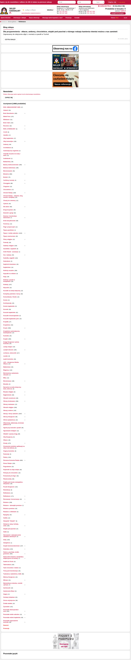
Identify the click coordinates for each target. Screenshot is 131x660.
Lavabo (5, 356)
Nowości (6, 625)
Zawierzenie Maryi (9, 591)
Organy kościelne (8, 451)
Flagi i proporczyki (9, 227)
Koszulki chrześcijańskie (11, 315)
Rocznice (6, 126)
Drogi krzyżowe (8, 210)
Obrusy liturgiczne (9, 417)
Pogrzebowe (7, 466)
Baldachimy (7, 161)
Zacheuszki (6, 588)
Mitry (4, 378)
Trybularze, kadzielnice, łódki (12, 574)
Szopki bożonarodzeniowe (11, 546)
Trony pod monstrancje (10, 571)
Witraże (5, 580)
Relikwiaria (6, 493)
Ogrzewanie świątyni (9, 431)
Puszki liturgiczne (8, 487)
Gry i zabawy (7, 255)
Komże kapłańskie (9, 306)
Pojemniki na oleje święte (11, 469)
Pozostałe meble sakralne (11, 614)
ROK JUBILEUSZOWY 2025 (11, 107)
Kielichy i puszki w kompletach (9, 280)
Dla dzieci (6, 206)
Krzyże (5, 328)
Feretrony (6, 224)
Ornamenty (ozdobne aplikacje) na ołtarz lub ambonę (14, 447)
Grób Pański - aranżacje (10, 252)
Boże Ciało (6, 123)
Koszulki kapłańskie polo (11, 318)
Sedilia (5, 518)
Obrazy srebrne (8, 410)
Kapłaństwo (7, 267)
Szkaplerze (6, 543)
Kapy (4, 276)
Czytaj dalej (10, 39)
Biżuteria (6, 174)
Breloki (5, 177)
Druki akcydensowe (9, 220)
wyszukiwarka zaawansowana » (31, 13)
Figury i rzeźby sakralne (10, 233)
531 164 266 (91, 13)
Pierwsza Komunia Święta (11, 460)
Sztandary (6, 549)
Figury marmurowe (9, 236)
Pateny (5, 457)
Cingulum (6, 186)
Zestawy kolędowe (9, 597)
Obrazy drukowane (9, 401)
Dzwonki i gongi (8, 213)
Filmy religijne (7, 239)
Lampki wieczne (8, 350)
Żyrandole (6, 606)
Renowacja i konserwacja (11, 499)
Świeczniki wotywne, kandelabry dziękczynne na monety (13, 557)
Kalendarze (6, 261)
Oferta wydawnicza (9, 420)
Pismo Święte (7, 463)
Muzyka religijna (8, 392)
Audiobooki (6, 158)
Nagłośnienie (7, 395)
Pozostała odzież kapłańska (11, 617)
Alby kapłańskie (8, 138)
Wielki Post (6, 116)
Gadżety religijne (8, 245)
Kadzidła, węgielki (9, 258)
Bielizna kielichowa (9, 168)
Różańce (6, 502)
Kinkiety (5, 284)
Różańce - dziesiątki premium (12, 505)
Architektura (7, 147)
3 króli (5, 132)
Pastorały (6, 454)
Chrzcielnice (7, 189)
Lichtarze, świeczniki (9, 353)
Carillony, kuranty (8, 180)
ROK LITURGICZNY (9, 129)
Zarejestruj (104, 6)
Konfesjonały (7, 303)
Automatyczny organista (10, 150)
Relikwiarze (6, 496)
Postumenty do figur (9, 476)
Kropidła (6, 322)
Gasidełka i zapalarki (9, 248)
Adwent (5, 110)
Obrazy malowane (8, 404)
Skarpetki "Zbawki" (9, 521)
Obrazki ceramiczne (9, 398)
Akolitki (5, 135)
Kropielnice (6, 325)
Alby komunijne (8, 141)
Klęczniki (6, 287)
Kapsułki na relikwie (9, 273)
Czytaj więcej (121, 2)
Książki (5, 339)
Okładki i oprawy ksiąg (10, 434)
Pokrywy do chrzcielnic (10, 473)
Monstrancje (7, 381)
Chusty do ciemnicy (9, 200)
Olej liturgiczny (8, 437)
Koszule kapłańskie (9, 312)
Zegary (5, 594)
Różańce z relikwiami (9, 511)
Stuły (4, 540)
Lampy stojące (7, 347)
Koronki (5, 309)
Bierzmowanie (7, 171)
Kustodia (6, 336)
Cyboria (5, 203)
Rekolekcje (6, 490)
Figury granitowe (8, 230)
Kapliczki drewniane (9, 264)
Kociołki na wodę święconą (11, 290)
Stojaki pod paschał (9, 529)
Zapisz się (9, 97)
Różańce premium (9, 508)
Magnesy (6, 370)
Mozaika (5, 384)
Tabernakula (7, 564)
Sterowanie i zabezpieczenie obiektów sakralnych (12, 535)
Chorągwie (6, 183)
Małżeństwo (7, 367)
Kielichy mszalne (8, 270)
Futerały (5, 242)
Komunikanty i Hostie (10, 297)
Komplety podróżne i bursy (11, 294)
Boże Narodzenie (8, 113)
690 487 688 (63, 13)
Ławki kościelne (8, 359)
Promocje (6, 628)
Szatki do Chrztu (8, 561)
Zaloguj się (119, 6)
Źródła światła (7, 603)
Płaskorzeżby (7, 479)
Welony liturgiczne (9, 577)
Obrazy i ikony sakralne (10, 413)
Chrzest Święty (8, 193)
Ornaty (5, 443)
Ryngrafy (6, 515)
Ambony (6, 144)
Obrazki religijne (8, 407)
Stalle (5, 532)
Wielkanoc (6, 119)
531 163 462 (63, 11)
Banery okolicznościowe (10, 164)
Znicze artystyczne (9, 600)
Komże (5, 300)
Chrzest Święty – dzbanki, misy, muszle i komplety (13, 196)
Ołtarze (5, 440)
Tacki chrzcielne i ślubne (11, 568)
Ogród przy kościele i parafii (12, 427)
